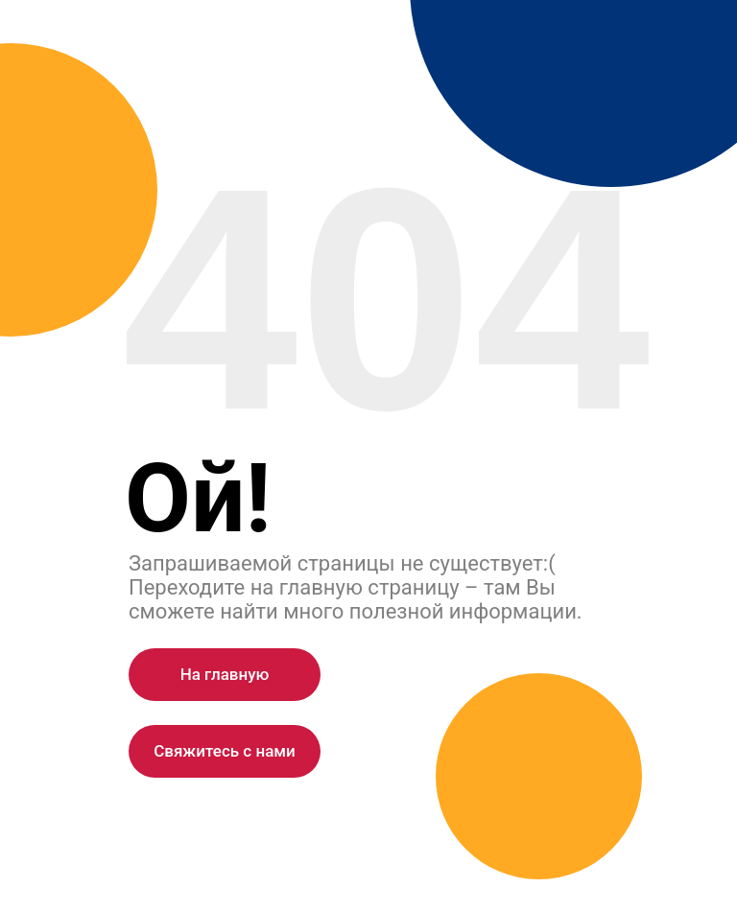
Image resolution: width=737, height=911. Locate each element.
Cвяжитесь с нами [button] (225, 750)
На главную (225, 674)
